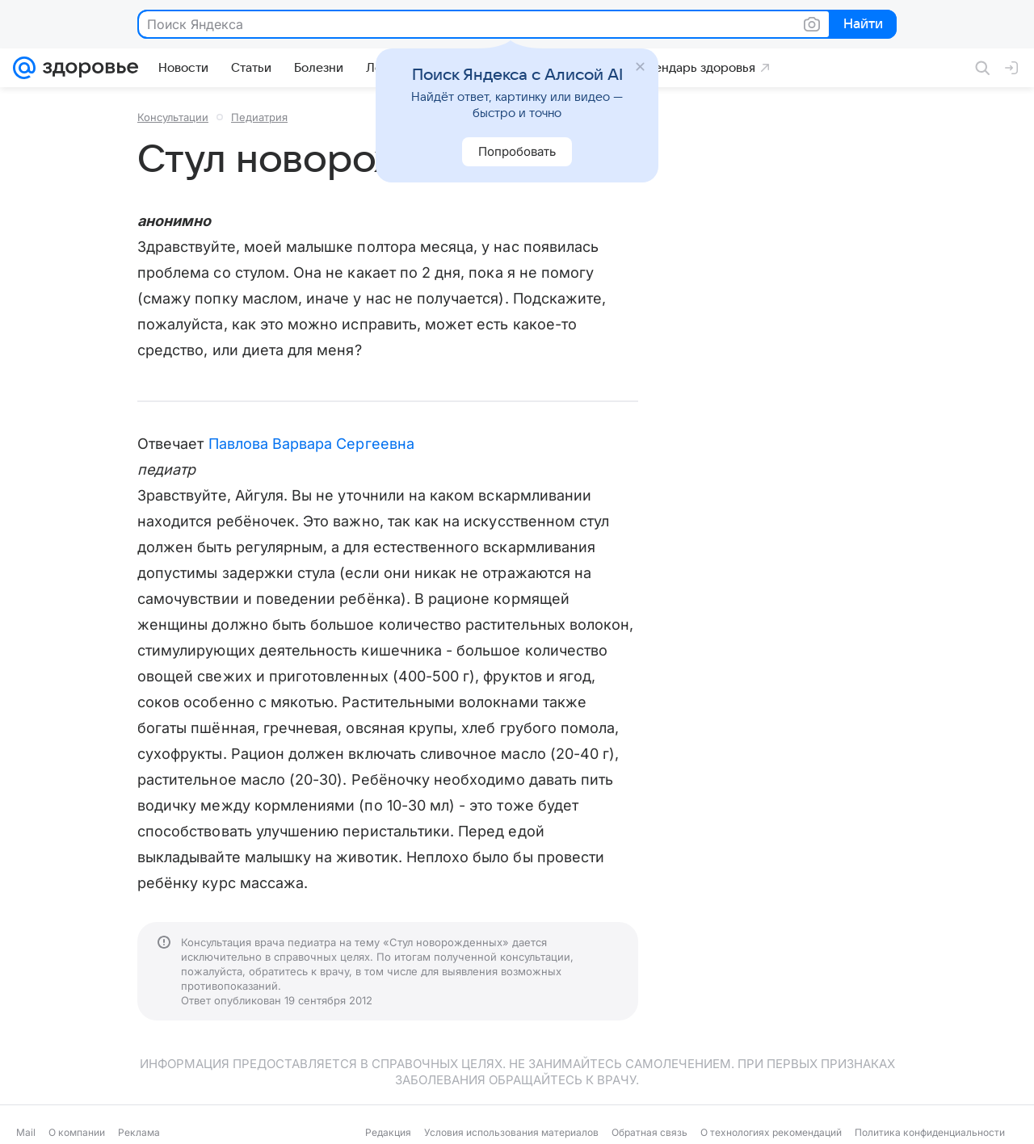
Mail (26, 1132)
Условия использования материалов (511, 1132)
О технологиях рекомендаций (771, 1132)
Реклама (139, 1132)
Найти (861, 25)
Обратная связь (649, 1132)
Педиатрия (259, 117)
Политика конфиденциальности (930, 1132)
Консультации (172, 117)
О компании (76, 1132)
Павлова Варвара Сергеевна (311, 443)
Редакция (388, 1132)
